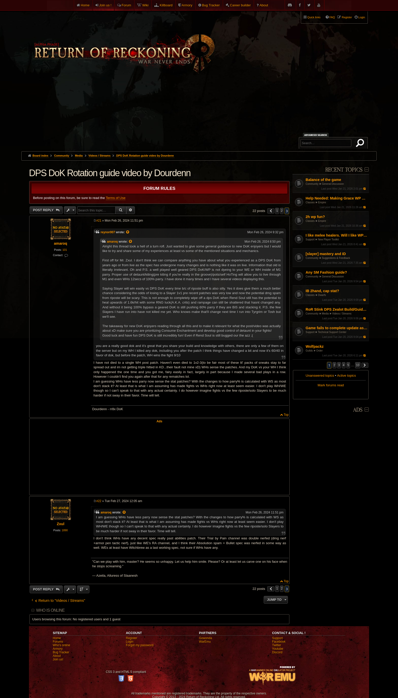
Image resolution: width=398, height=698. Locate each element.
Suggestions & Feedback (336, 258)
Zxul (60, 524)
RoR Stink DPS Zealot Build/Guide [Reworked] (337, 309)
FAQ (332, 17)
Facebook (279, 641)
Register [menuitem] (347, 17)
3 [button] (339, 365)
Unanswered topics (320, 375)
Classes (310, 202)
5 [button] (348, 365)
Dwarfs (322, 295)
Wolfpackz (315, 346)
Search (361, 144)
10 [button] (357, 365)
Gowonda (205, 638)
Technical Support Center (332, 332)
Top (286, 415)
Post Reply (44, 210)
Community (312, 183)
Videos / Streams (342, 313)
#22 (98, 501)
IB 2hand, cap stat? (322, 291)
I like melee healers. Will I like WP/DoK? (337, 235)
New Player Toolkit (328, 239)
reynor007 (108, 232)
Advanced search (316, 135)
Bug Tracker (211, 5)
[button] (365, 365)
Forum (126, 5)
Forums (58, 641)
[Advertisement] (199, 113)
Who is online (50, 610)
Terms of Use (116, 198)
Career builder (240, 5)
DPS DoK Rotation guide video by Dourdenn (145, 155)
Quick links (314, 17)
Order (319, 350)
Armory (187, 5)
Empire (322, 202)
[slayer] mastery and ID (326, 254)
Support (310, 239)
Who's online (61, 645)
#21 (98, 220)
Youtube (277, 649)
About (263, 5)
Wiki (145, 5)
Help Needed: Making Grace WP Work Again (337, 198)
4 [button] (344, 365)
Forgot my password (140, 645)
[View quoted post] (128, 232)
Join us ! (105, 5)
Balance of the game (323, 180)
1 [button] (277, 211)
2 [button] (334, 365)
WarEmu (205, 641)
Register (131, 638)
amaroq (60, 243)
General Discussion (333, 183)
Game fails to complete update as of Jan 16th (337, 328)
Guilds (309, 350)
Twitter (276, 645)
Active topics (346, 375)
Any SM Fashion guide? (326, 272)
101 (64, 249)
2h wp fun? (315, 217)
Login (129, 641)
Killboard (166, 5)
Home (85, 5)
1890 (65, 530)
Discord (277, 652)
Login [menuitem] (361, 17)
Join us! (58, 659)
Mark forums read (331, 385)
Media (325, 313)
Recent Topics (343, 170)
